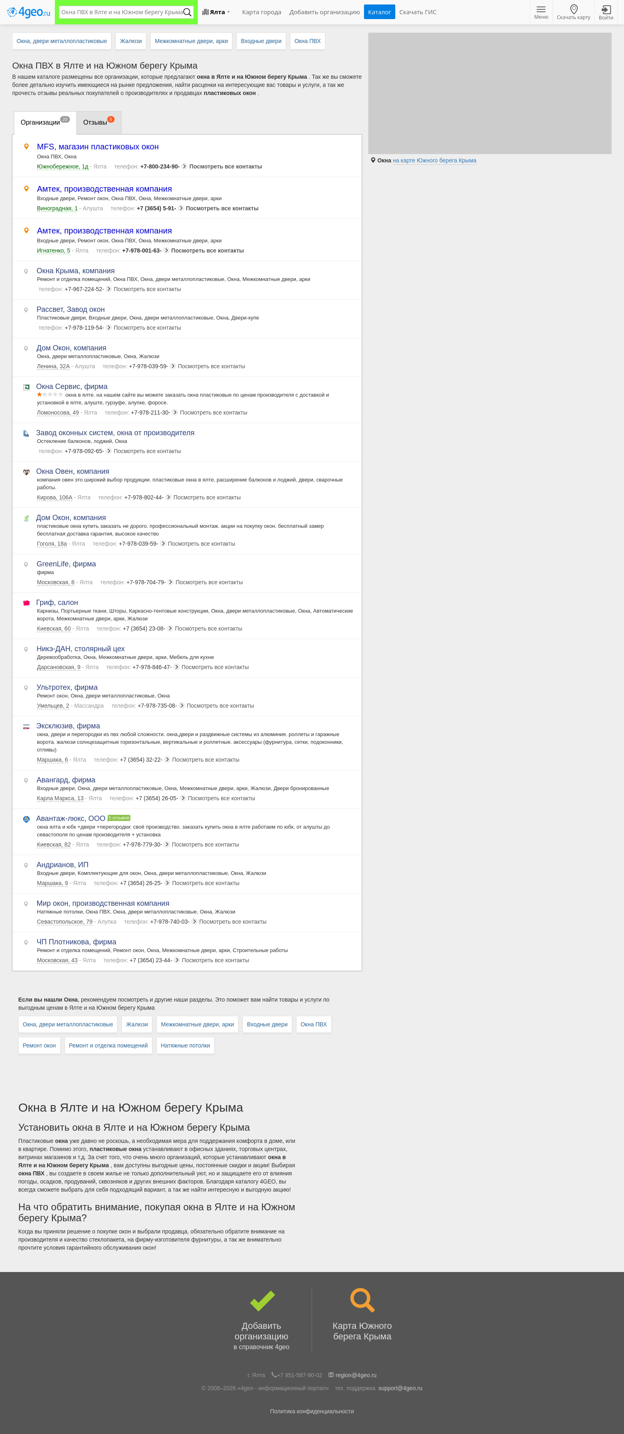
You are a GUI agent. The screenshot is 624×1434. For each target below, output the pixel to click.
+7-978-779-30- (133, 844)
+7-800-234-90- (151, 166)
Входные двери (267, 1024)
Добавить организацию (261, 1320)
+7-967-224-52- (75, 289)
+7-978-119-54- (75, 327)
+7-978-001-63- (132, 250)
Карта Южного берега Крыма (362, 1314)
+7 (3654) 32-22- (132, 759)
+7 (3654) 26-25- (132, 883)
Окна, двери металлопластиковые (68, 1024)
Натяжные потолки (185, 1045)
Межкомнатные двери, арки (197, 1024)
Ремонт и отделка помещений (108, 1045)
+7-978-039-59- (139, 366)
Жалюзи (137, 1024)
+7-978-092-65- (75, 451)
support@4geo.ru (400, 1388)
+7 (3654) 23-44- (142, 960)
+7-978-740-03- (160, 921)
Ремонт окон (39, 1045)
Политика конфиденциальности (312, 1411)
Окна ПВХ (314, 1024)
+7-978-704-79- (137, 582)
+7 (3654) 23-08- (135, 628)
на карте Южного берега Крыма (435, 160)
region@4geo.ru (356, 1375)
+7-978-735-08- (148, 705)
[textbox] (122, 12)
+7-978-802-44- (135, 497)
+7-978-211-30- (141, 412)
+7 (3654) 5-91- (147, 208)
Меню (541, 13)
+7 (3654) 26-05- (148, 798)
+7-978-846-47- (143, 667)
